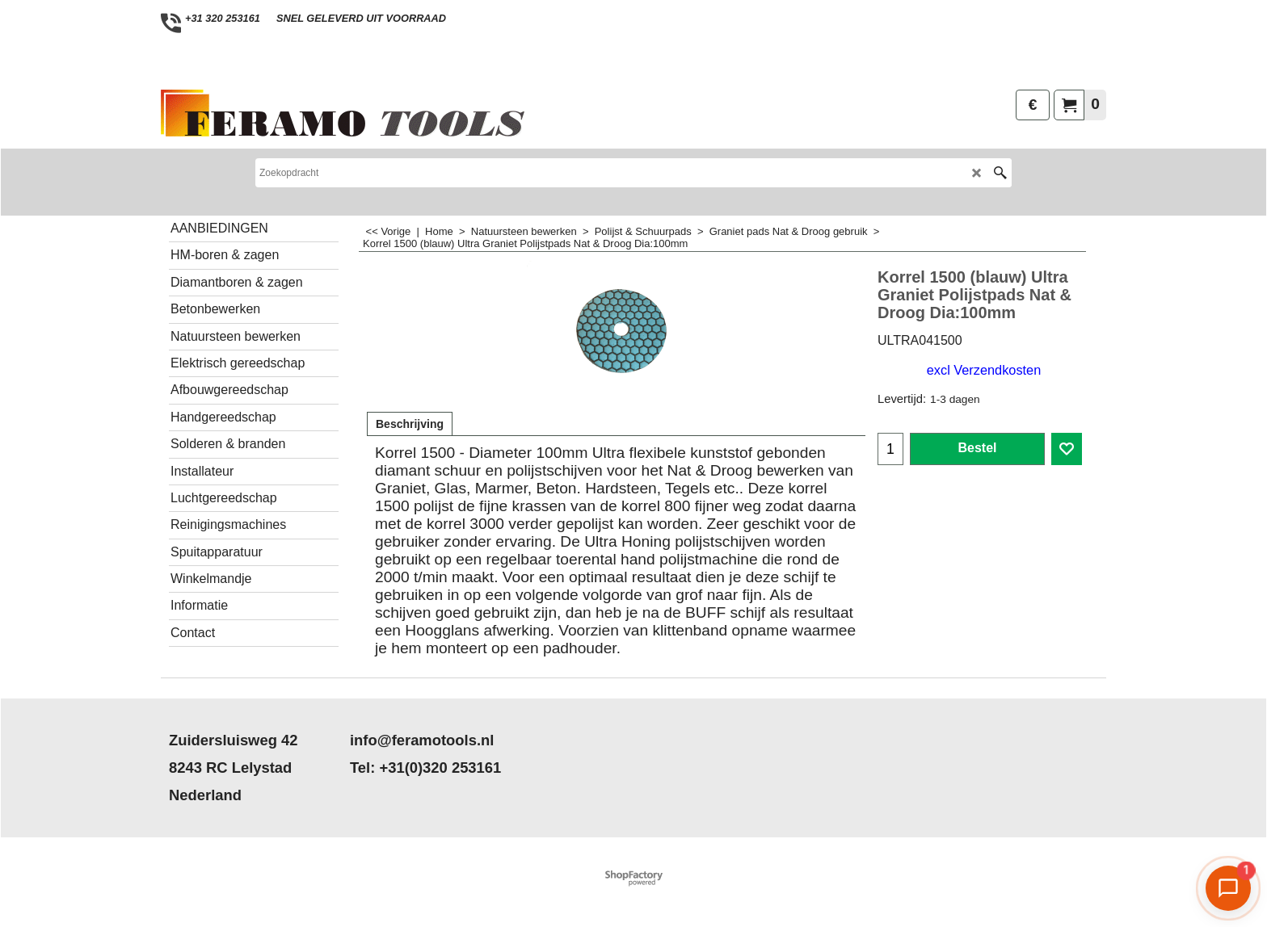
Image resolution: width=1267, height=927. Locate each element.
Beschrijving (410, 423)
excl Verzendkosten (984, 370)
